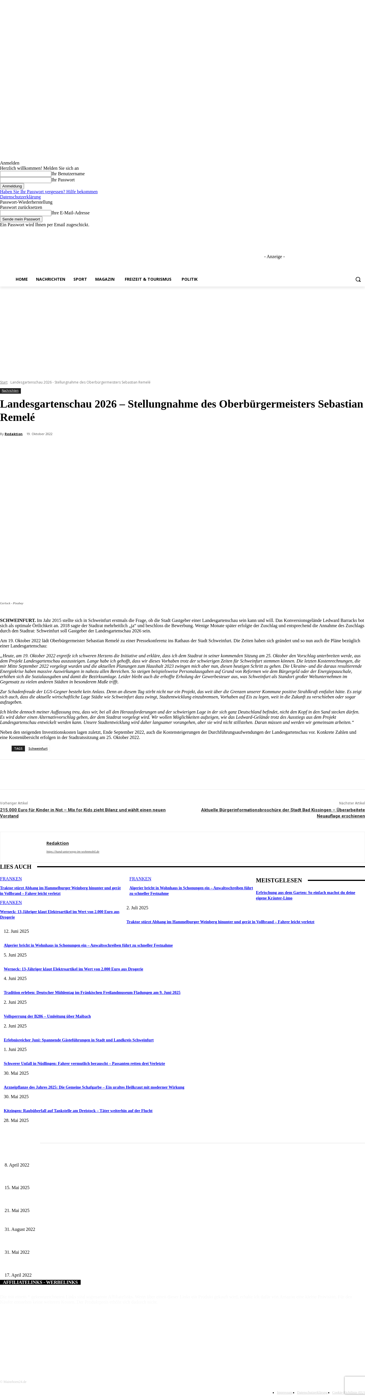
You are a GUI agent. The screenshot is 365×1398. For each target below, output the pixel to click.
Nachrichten (10, 390)
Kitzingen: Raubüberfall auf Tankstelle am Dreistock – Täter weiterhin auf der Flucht (78, 1111)
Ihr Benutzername (68, 173)
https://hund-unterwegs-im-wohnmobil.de (72, 851)
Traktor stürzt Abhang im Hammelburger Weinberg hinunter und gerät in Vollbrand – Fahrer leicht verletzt (221, 922)
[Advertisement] (182, 330)
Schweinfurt (38, 748)
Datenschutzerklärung (20, 196)
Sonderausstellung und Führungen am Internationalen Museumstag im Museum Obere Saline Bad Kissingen (93, 1178)
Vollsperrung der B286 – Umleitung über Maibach (47, 1016)
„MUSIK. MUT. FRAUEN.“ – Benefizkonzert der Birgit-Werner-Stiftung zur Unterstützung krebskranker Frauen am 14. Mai (107, 1265)
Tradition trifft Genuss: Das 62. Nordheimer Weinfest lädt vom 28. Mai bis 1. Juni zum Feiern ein (84, 1201)
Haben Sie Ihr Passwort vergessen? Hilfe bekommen (49, 191)
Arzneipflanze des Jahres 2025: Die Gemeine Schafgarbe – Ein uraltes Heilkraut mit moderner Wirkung (94, 1087)
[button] (358, 279)
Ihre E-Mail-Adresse (70, 212)
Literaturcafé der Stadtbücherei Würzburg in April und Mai (53, 1155)
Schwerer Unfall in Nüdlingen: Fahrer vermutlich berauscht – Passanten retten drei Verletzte (84, 1063)
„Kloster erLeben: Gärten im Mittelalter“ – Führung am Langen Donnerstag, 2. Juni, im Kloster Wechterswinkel (96, 1242)
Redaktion (14, 434)
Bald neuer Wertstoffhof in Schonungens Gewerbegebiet (50, 1220)
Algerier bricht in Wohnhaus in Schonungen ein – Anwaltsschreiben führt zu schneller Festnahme (88, 945)
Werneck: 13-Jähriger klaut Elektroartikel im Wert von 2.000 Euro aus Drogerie (73, 969)
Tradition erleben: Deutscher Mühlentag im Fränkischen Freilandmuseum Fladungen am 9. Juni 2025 (92, 992)
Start (4, 382)
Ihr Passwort (63, 179)
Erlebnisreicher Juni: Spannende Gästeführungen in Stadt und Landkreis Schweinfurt (79, 1040)
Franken (11, 878)
